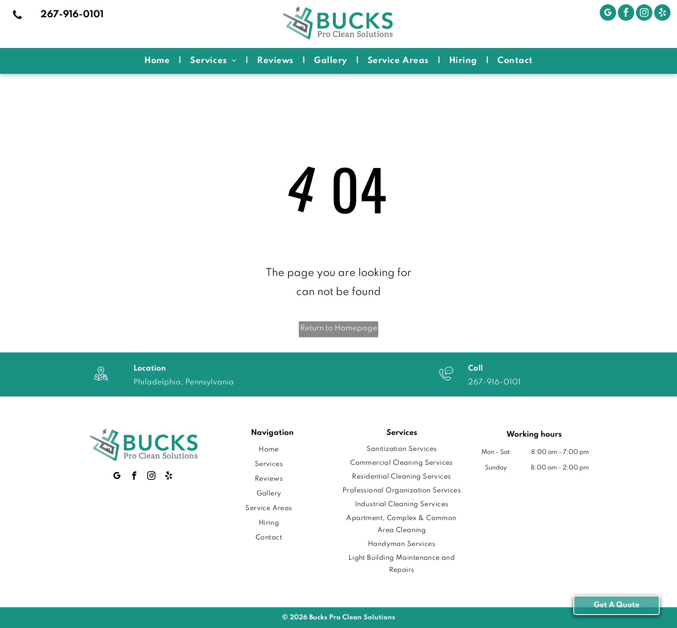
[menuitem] (158, 61)
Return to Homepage (338, 328)
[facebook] (626, 13)
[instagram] (644, 13)
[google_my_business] (608, 13)
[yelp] (662, 13)
